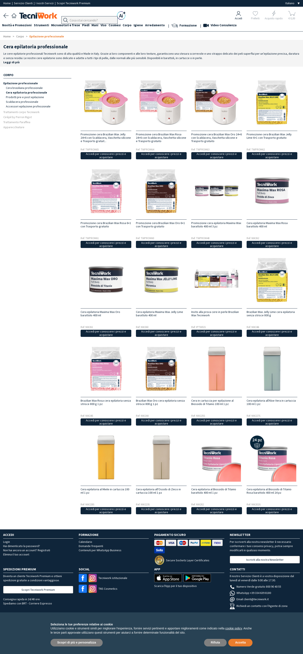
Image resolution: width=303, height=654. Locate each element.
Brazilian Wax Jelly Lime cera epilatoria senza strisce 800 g (271, 313)
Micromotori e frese (69, 26)
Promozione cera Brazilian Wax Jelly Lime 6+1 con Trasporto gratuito (269, 136)
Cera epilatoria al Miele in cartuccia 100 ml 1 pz (105, 491)
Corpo (136, 26)
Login (6, 542)
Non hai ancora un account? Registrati (26, 550)
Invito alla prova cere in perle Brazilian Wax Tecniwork (215, 313)
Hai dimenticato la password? (21, 546)
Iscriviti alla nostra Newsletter (265, 560)
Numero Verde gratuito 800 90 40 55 (255, 586)
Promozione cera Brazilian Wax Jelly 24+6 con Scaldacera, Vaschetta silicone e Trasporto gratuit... (106, 138)
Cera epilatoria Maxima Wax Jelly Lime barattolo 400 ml (159, 313)
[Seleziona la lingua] (292, 3)
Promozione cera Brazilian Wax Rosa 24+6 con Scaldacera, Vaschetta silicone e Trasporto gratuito (161, 138)
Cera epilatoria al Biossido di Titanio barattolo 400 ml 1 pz (213, 491)
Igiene (149, 26)
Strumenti (43, 26)
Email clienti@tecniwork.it (249, 599)
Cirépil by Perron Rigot (17, 117)
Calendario (85, 542)
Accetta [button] (240, 642)
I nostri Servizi (45, 3)
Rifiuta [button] (215, 642)
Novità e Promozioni (18, 26)
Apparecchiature (13, 127)
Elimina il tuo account (16, 554)
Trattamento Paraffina (16, 122)
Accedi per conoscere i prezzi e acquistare (106, 155)
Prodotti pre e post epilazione (25, 97)
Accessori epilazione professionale (28, 106)
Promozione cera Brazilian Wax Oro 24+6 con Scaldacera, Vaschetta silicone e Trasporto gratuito (216, 138)
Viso (111, 26)
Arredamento (167, 26)
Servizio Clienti (23, 3)
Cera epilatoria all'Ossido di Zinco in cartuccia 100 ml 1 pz (158, 491)
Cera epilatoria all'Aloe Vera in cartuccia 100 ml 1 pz (271, 402)
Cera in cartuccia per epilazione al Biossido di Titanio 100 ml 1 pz (212, 402)
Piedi (90, 26)
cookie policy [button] (233, 628)
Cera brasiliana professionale (24, 88)
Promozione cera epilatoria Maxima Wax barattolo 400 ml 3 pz (216, 224)
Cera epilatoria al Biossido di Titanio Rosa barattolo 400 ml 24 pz (269, 491)
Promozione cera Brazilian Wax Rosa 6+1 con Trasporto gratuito (106, 224)
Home (7, 3)
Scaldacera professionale (22, 101)
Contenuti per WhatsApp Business (100, 550)
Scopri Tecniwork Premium (73, 3)
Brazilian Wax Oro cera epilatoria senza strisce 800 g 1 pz (160, 402)
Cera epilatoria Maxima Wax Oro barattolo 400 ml (100, 313)
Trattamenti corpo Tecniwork (21, 112)
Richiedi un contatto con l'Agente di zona (258, 606)
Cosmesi (123, 26)
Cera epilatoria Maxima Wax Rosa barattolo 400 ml (267, 224)
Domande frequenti (91, 546)
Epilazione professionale (46, 36)
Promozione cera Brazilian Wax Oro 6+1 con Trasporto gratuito (160, 224)
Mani (101, 26)
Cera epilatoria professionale (26, 92)
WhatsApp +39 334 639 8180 (250, 593)
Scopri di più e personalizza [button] (76, 642)
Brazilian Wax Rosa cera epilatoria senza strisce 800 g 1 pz (106, 402)
